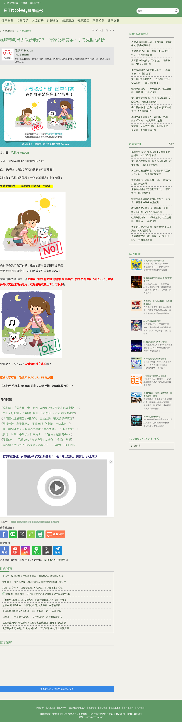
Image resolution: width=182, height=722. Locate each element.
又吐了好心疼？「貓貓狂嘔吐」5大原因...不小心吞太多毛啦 (39, 413)
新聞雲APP (35, 3)
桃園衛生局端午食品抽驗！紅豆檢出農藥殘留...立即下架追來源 (34, 622)
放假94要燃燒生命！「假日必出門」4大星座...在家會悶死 (31, 605)
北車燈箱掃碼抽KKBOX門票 (155, 342)
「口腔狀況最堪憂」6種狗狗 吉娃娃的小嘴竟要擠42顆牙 (38, 418)
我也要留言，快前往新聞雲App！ (57, 689)
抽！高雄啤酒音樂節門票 (153, 260)
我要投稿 (40, 708)
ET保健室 (136, 445)
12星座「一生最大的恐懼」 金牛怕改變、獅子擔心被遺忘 (32, 617)
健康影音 (114, 20)
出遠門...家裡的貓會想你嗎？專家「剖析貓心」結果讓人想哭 (33, 576)
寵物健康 (37, 522)
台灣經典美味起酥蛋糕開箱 (154, 376)
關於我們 (62, 708)
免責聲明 (141, 708)
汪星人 (46, 522)
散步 (13, 522)
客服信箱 (92, 708)
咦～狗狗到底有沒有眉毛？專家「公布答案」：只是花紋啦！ (39, 429)
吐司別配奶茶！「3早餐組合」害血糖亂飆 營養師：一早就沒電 (151, 90)
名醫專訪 (23, 20)
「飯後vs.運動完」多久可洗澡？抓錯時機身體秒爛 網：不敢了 (34, 599)
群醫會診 (53, 20)
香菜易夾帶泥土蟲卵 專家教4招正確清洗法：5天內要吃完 (151, 109)
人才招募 (51, 708)
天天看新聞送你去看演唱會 (154, 359)
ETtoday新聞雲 (11, 3)
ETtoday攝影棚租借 (151, 416)
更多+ (171, 143)
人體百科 (38, 20)
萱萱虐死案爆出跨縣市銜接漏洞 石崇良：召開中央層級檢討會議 (150, 200)
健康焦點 (8, 20)
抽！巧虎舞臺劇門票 (152, 321)
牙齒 (28, 522)
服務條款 (103, 708)
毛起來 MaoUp (24, 50)
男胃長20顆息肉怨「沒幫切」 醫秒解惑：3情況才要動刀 (150, 62)
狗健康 (21, 522)
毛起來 (55, 522)
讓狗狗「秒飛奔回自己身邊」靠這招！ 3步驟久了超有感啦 (39, 444)
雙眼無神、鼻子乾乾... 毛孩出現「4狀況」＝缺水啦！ (36, 423)
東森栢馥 (99, 20)
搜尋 (176, 11)
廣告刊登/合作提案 (77, 708)
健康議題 (68, 20)
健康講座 (83, 20)
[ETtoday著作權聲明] (55, 559)
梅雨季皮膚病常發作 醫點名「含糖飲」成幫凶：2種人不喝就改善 (149, 119)
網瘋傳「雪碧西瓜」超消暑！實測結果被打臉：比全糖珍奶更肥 (36, 593)
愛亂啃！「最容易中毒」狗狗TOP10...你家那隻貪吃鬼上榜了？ (41, 407)
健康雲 (23, 10)
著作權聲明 (128, 708)
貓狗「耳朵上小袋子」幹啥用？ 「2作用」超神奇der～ (37, 434)
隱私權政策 (115, 708)
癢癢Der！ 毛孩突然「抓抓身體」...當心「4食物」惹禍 (37, 439)
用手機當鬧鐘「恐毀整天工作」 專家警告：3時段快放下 (150, 72)
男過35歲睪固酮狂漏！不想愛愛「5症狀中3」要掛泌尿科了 (151, 43)
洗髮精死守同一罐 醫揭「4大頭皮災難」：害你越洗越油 (150, 53)
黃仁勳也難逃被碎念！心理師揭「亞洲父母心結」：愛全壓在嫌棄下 (150, 81)
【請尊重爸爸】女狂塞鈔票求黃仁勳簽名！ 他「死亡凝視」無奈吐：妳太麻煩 (49, 456)
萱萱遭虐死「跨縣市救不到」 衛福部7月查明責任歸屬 (151, 182)
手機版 (24, 3)
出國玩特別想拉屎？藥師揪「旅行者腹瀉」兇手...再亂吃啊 (31, 611)
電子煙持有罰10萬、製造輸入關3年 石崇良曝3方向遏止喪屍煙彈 (35, 628)
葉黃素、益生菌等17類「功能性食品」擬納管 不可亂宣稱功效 (150, 128)
